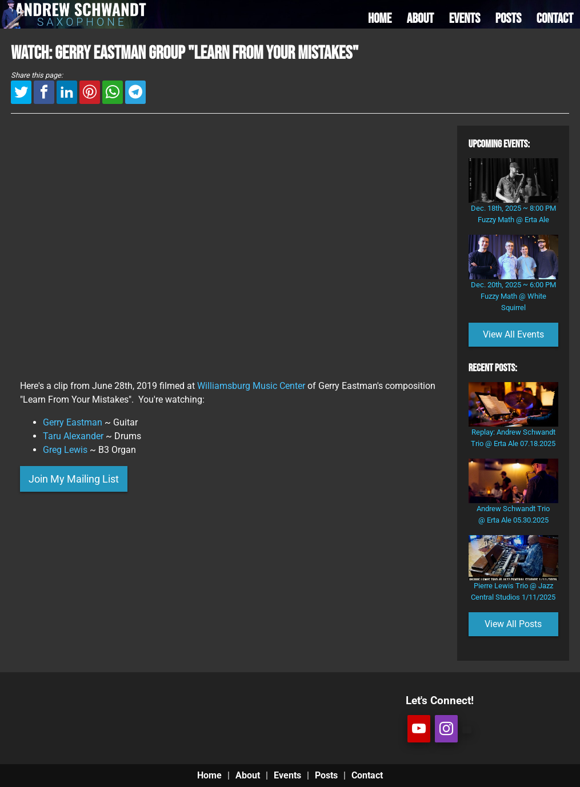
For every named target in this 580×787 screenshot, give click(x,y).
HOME (379, 18)
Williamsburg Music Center (251, 385)
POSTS (508, 18)
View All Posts (513, 624)
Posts (326, 775)
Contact (367, 775)
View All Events (513, 334)
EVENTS (465, 18)
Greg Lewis (65, 449)
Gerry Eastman (72, 422)
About (247, 775)
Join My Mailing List (74, 479)
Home (209, 775)
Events (287, 775)
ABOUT (420, 18)
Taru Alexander (73, 436)
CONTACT (555, 18)
